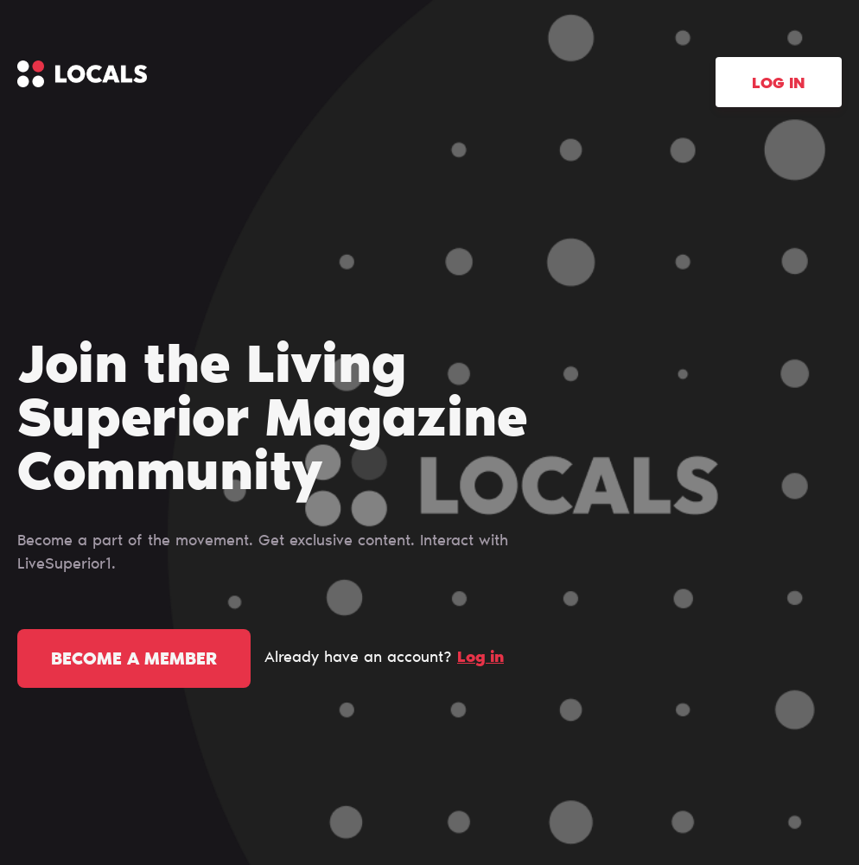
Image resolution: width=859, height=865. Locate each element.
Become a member (134, 660)
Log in (778, 84)
